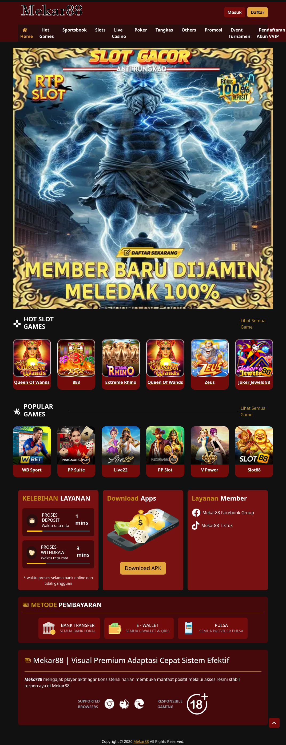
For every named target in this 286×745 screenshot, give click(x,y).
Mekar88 (141, 741)
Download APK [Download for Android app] (143, 568)
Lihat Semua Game (253, 324)
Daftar (257, 12)
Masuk (235, 12)
